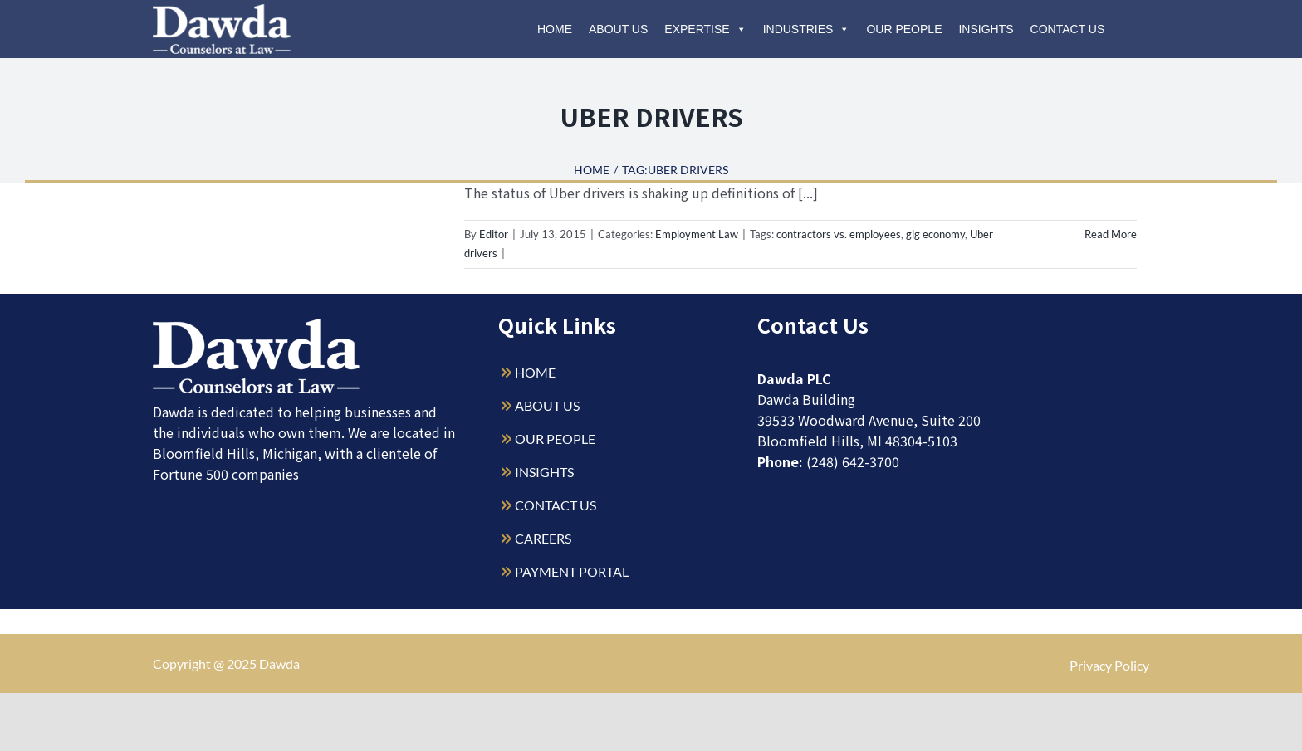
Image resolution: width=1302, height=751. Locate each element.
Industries (806, 29)
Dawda (279, 663)
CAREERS (543, 538)
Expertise (705, 29)
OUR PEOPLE (555, 438)
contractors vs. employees (838, 234)
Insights (985, 29)
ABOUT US (547, 405)
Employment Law (696, 234)
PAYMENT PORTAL (572, 571)
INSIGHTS (544, 472)
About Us (618, 29)
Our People (904, 29)
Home (554, 29)
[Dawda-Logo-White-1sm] (256, 325)
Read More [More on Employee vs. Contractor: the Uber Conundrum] (1110, 234)
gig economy (935, 234)
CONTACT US (555, 505)
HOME (535, 372)
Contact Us (1067, 29)
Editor (493, 234)
